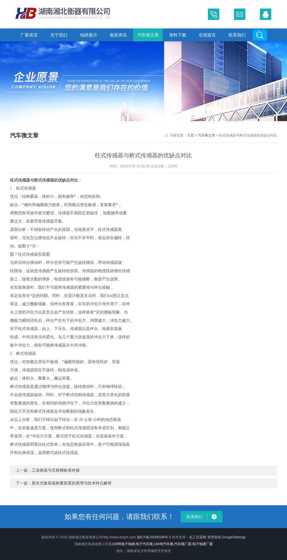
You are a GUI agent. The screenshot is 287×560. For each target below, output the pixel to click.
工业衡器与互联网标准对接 (56, 470)
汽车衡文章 (148, 34)
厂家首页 (29, 34)
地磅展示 (88, 34)
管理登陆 (214, 537)
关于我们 (58, 34)
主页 (190, 135)
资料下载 (177, 34)
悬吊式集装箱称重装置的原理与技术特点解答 (72, 483)
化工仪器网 (197, 537)
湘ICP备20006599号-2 (154, 537)
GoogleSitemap (234, 537)
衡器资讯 (118, 34)
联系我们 (237, 34)
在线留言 (207, 34)
